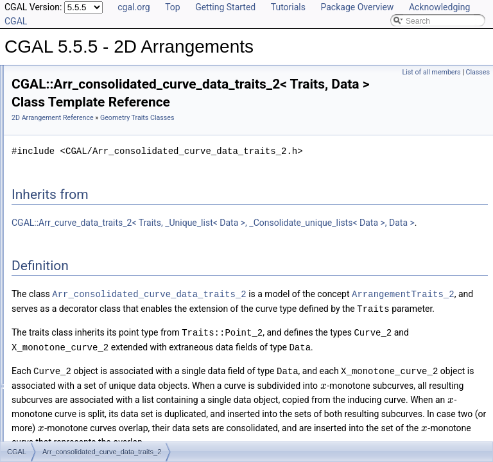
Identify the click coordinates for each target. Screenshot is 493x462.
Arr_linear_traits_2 (73, 315)
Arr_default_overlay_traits (86, 259)
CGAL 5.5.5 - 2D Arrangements (65, 75)
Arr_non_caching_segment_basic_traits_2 (114, 329)
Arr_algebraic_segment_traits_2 (96, 146)
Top (172, 7)
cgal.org (133, 7)
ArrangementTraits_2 (258, 340)
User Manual (43, 89)
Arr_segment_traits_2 (79, 400)
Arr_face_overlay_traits (81, 273)
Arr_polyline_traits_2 (77, 372)
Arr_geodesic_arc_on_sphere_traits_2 (107, 287)
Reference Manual (53, 103)
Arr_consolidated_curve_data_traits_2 (107, 231)
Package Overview (357, 7)
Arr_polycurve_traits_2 (80, 358)
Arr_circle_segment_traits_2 (90, 174)
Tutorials (288, 7)
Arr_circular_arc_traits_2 (84, 188)
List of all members (431, 72)
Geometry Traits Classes (74, 132)
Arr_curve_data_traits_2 (83, 245)
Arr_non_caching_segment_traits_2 (103, 343)
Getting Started (225, 7)
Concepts (48, 118)
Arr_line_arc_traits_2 (78, 301)
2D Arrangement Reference (213, 122)
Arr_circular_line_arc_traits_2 (92, 202)
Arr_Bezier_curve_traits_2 (87, 160)
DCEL (42, 414)
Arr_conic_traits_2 (73, 216)
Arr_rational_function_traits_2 (92, 386)
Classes (478, 72)
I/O (37, 428)
